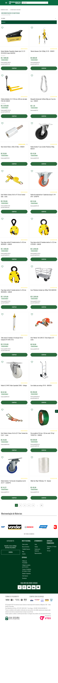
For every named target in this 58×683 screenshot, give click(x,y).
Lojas (36, 545)
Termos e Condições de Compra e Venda (26, 570)
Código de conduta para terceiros (26, 566)
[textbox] (35, 3)
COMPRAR (14, 68)
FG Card (48, 551)
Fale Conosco (25, 576)
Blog (23, 552)
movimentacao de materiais (15, 9)
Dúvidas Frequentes (26, 574)
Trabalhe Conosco (26, 549)
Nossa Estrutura (25, 547)
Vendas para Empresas (37, 550)
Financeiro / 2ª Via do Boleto (51, 548)
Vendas (36, 547)
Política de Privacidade (24, 562)
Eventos (24, 554)
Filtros (3, 18)
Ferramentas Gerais (4, 9)
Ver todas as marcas (29, 534)
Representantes (38, 553)
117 (41, 505)
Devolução (24, 578)
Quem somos (25, 545)
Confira (11, 552)
